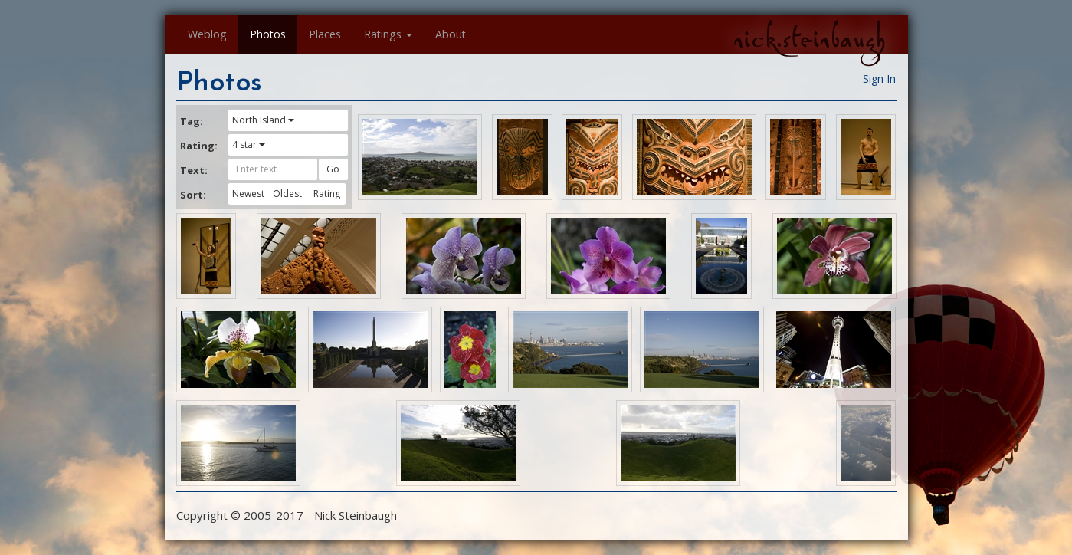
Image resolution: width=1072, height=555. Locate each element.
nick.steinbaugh (809, 39)
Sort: (193, 195)
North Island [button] (263, 119)
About (450, 34)
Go (332, 169)
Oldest (287, 193)
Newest (248, 193)
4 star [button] (248, 144)
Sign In (879, 78)
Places (325, 34)
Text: (194, 170)
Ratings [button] (388, 34)
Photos (268, 34)
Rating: (198, 146)
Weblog (207, 34)
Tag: (191, 121)
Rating (326, 193)
